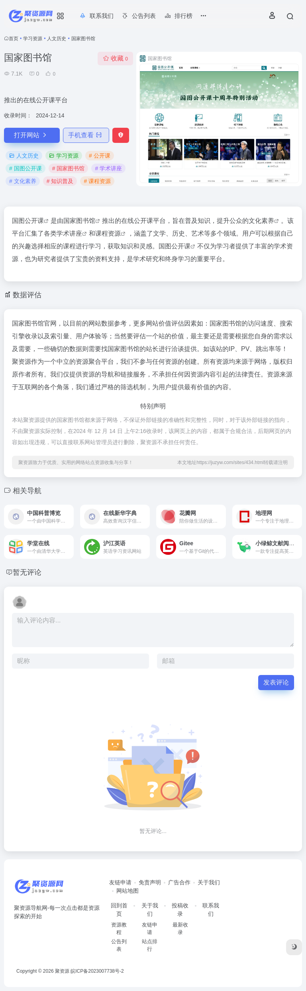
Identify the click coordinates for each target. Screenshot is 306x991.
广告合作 (179, 882)
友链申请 (120, 882)
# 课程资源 (97, 181)
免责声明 (150, 882)
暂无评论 (27, 572)
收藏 (115, 58)
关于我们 (209, 882)
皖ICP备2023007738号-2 (97, 971)
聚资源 (62, 971)
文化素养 (261, 220)
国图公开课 (174, 246)
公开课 (34, 220)
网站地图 (127, 891)
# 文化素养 (22, 181)
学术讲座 (69, 233)
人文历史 (56, 38)
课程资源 (108, 233)
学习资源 (32, 38)
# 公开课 (99, 155)
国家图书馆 (79, 220)
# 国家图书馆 (68, 168)
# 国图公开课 (25, 168)
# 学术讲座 (108, 168)
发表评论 (276, 682)
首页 (13, 38)
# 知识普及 (60, 181)
